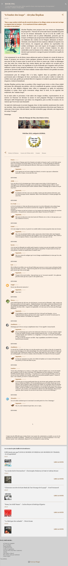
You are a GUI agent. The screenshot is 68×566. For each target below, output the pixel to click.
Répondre (14, 177)
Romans (44, 153)
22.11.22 (18, 368)
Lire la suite (59, 462)
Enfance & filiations (13, 153)
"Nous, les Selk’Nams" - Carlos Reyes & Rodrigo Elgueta (24, 504)
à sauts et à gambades (8, 549)
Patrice (13, 159)
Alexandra (13, 398)
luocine (13, 245)
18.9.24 (23, 403)
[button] (63, 15)
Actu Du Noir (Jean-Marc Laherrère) (12, 550)
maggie (13, 284)
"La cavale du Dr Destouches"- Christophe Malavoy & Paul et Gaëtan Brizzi (31, 471)
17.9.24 (18, 398)
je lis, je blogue (7, 544)
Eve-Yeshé (13, 203)
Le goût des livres (7, 547)
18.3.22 (16, 159)
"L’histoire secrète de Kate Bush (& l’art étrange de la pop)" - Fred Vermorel (31, 488)
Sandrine (13, 368)
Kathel (12, 226)
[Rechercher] (66, 4)
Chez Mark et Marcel (8, 553)
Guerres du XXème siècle (27, 153)
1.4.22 (19, 324)
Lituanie (38, 153)
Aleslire (5, 552)
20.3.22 (15, 264)
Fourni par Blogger (34, 562)
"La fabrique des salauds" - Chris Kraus (18, 521)
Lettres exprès (6, 556)
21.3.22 (23, 272)
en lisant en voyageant (8, 543)
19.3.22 (23, 169)
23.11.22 (24, 379)
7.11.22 (19, 347)
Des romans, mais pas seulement (11, 554)
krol (12, 264)
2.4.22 (23, 329)
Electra (13, 300)
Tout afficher (3, 559)
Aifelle (12, 181)
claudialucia (14, 324)
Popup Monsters (7, 546)
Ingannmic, (18, 169)
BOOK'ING (10, 4)
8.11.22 (23, 356)
